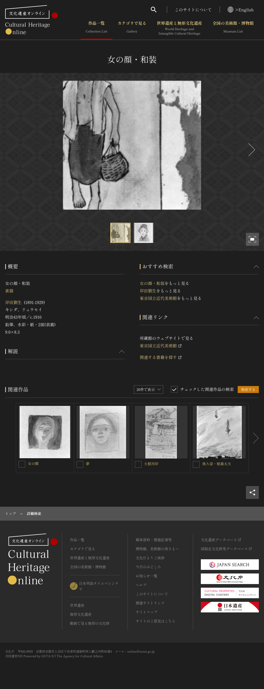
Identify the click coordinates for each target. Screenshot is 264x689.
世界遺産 (77, 605)
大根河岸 (151, 463)
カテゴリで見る (132, 28)
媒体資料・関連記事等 (154, 539)
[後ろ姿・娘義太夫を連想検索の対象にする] (196, 464)
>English (241, 9)
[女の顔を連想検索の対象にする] (22, 464)
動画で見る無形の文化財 (90, 623)
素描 (9, 291)
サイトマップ (146, 611)
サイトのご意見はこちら (155, 621)
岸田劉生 (13, 302)
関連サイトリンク (150, 602)
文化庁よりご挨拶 (150, 557)
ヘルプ (141, 584)
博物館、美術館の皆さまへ (157, 548)
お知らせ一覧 (146, 575)
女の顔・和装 (152, 283)
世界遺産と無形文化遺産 (179, 28)
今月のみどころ (148, 566)
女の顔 (33, 463)
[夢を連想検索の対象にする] (80, 464)
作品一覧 (96, 28)
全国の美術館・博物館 (233, 28)
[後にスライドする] (251, 150)
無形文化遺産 (81, 614)
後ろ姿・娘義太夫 (216, 463)
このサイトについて (193, 9)
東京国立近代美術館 (158, 298)
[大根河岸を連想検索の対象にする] (138, 464)
